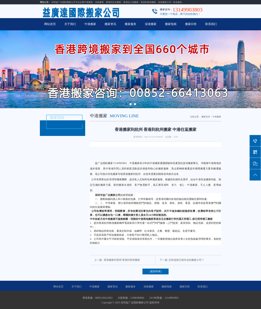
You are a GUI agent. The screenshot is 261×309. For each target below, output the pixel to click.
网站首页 (50, 24)
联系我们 (211, 24)
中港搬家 (90, 24)
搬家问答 (191, 24)
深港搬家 (150, 24)
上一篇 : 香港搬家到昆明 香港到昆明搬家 (117, 260)
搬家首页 (205, 116)
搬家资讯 (110, 24)
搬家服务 (130, 24)
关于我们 (70, 24)
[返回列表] (155, 271)
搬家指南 (171, 24)
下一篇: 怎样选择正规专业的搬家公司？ (182, 260)
